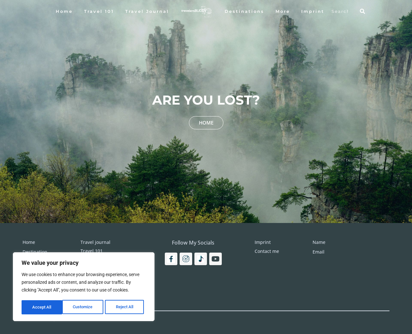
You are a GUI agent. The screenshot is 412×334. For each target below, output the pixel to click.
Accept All (126, 307)
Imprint (312, 11)
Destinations (244, 11)
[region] (83, 287)
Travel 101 (99, 11)
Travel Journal (147, 11)
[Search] (362, 11)
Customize (42, 307)
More (283, 11)
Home (64, 11)
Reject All (84, 307)
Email (318, 252)
